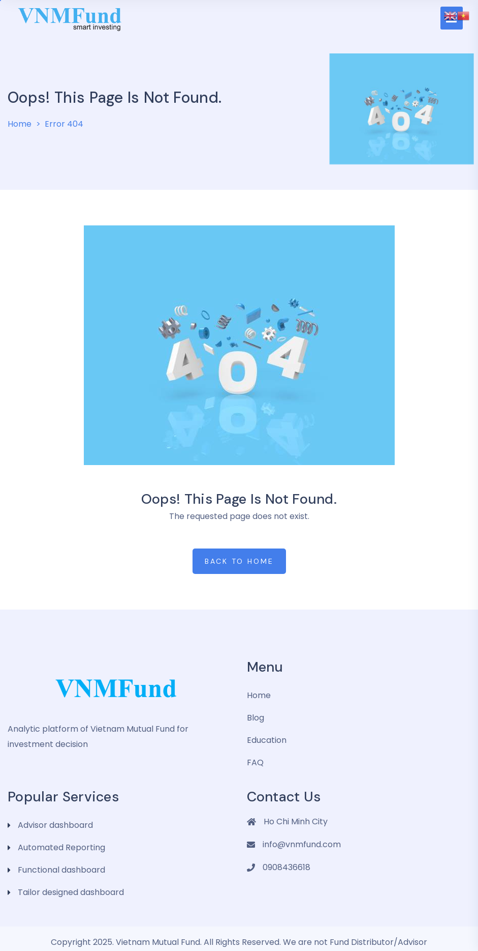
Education (266, 740)
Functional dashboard (61, 870)
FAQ (255, 762)
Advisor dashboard (55, 825)
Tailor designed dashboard (71, 892)
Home (19, 124)
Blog (255, 718)
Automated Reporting (61, 847)
